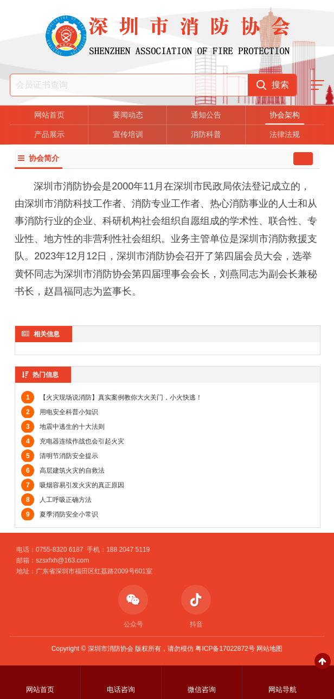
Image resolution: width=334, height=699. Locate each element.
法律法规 (284, 134)
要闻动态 (128, 114)
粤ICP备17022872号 (224, 648)
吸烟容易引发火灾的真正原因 (72, 485)
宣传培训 (128, 134)
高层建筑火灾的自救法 (63, 470)
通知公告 (206, 114)
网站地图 (269, 648)
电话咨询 (121, 689)
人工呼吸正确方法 (56, 500)
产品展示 (49, 134)
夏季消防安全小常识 (59, 514)
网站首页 (49, 114)
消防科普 (206, 134)
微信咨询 (202, 689)
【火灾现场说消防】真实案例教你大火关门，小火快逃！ (111, 397)
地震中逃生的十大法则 (63, 426)
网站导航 (282, 689)
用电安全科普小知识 (59, 412)
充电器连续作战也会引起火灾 (72, 441)
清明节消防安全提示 (59, 456)
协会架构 (284, 114)
